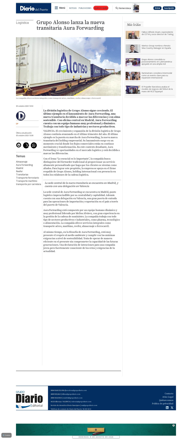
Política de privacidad (162, 403)
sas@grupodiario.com (89, 405)
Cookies (6, 435)
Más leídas (134, 24)
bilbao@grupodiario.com (71, 394)
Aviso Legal (167, 397)
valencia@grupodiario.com (81, 402)
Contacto (169, 393)
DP (17, 123)
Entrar (157, 8)
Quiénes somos (166, 400)
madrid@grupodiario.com (72, 398)
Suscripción (169, 8)
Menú (62, 7)
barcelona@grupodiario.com (76, 390)
